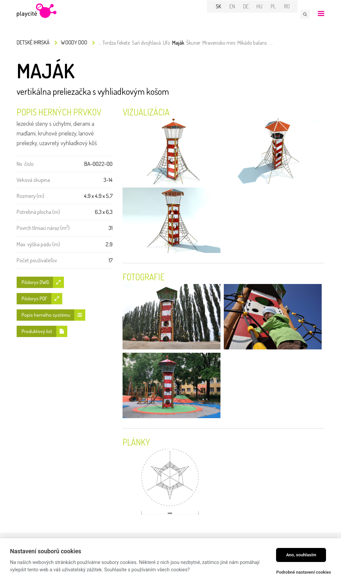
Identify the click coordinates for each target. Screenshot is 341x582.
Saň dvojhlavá (146, 43)
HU (264, 14)
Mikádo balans (252, 43)
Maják (178, 43)
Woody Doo (74, 43)
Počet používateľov (37, 260)
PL (277, 14)
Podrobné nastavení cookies (303, 572)
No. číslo (25, 164)
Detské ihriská (33, 43)
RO (291, 14)
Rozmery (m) (30, 196)
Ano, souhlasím (301, 554)
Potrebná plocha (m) (38, 212)
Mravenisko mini (218, 43)
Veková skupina (33, 180)
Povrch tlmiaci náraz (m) (43, 228)
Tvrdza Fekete (116, 43)
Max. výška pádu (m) (38, 244)
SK (223, 14)
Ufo (166, 43)
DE (250, 14)
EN (237, 14)
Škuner (193, 43)
